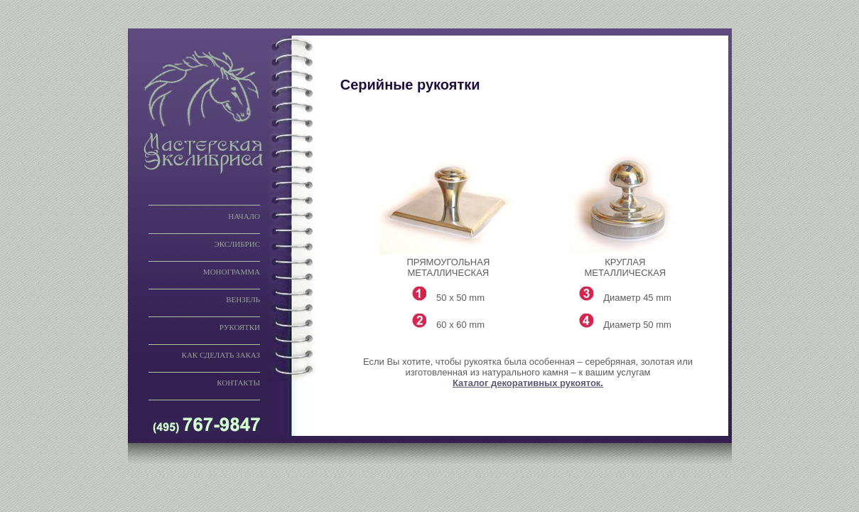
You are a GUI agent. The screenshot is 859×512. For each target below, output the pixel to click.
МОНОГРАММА (231, 271)
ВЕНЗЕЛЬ (243, 299)
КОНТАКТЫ (238, 382)
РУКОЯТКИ (240, 327)
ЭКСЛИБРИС (237, 244)
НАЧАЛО (244, 216)
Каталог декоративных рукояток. (528, 383)
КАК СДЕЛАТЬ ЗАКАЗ (221, 355)
